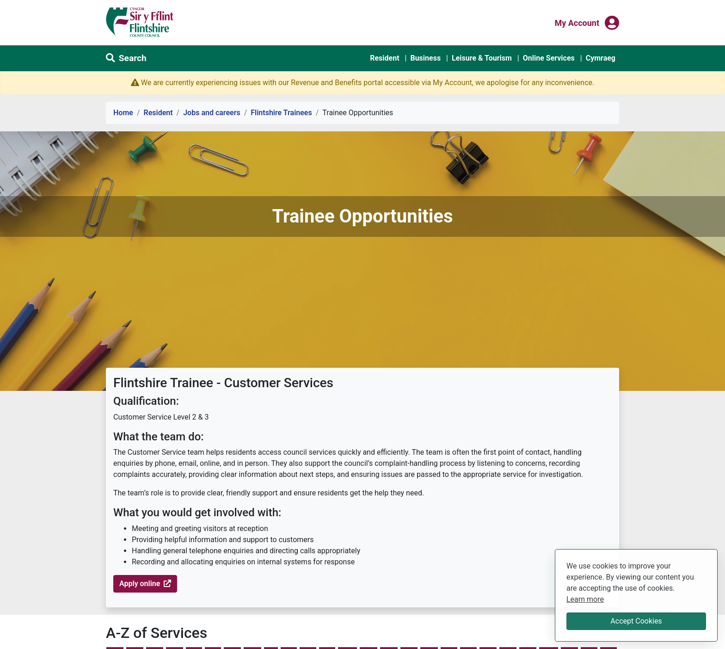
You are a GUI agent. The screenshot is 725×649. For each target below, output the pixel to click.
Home (123, 112)
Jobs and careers (211, 112)
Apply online (145, 583)
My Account (576, 22)
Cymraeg (600, 58)
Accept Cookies (636, 621)
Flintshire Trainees (281, 112)
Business (425, 58)
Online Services (549, 58)
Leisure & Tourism (482, 58)
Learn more (585, 599)
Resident (384, 58)
